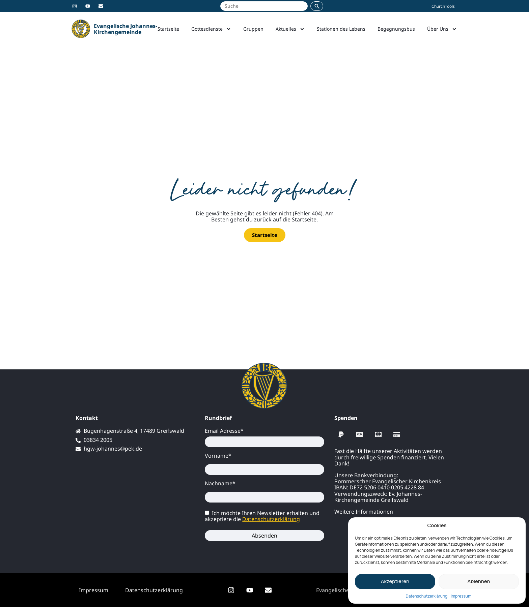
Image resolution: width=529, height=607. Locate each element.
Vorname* (218, 456)
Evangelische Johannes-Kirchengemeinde (125, 29)
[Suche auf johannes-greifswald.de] (264, 6)
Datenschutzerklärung (427, 596)
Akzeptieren (395, 581)
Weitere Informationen (363, 511)
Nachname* (220, 483)
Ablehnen (478, 581)
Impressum (461, 596)
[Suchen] (316, 6)
